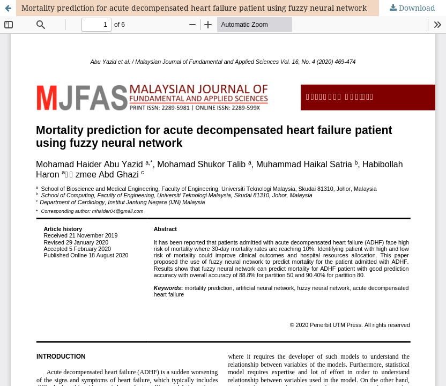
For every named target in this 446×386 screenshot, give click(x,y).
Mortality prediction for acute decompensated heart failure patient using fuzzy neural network (194, 8)
